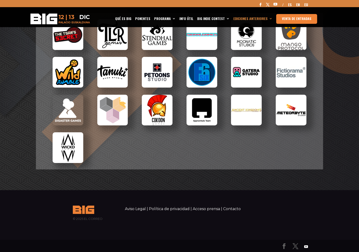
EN (298, 5)
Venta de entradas (296, 18)
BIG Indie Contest (211, 19)
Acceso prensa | (207, 209)
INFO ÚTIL (186, 19)
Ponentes (142, 19)
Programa (162, 19)
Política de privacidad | (170, 209)
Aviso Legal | (136, 209)
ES (290, 5)
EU (306, 5)
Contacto (232, 209)
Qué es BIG (123, 19)
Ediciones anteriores (250, 19)
